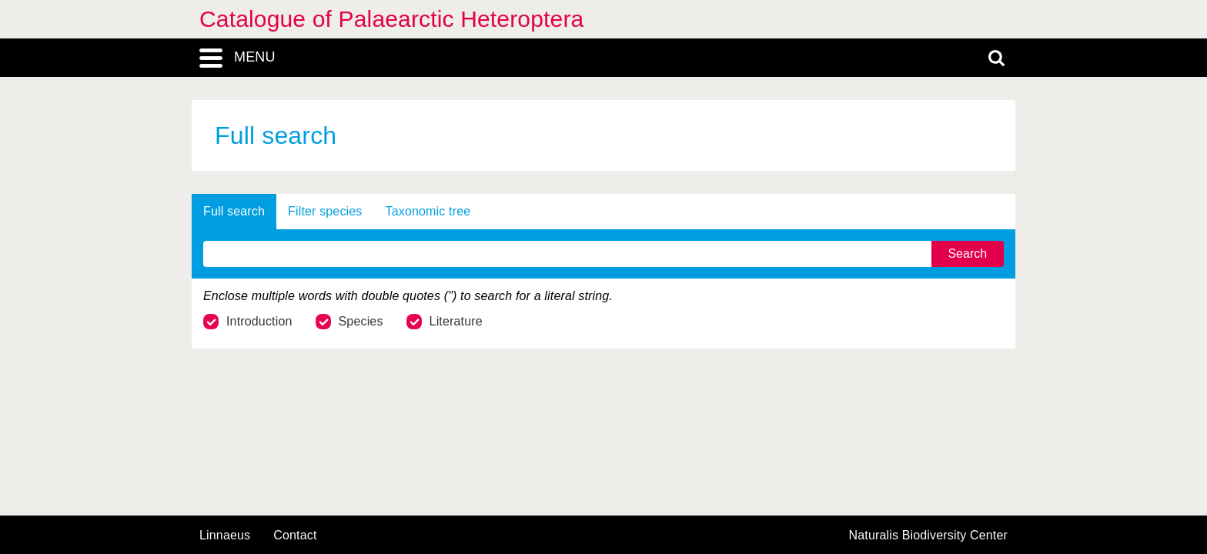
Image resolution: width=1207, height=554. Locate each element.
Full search (234, 211)
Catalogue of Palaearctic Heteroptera (391, 19)
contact (294, 535)
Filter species (325, 211)
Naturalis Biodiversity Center (928, 535)
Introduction (248, 321)
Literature (444, 321)
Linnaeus (224, 535)
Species (349, 321)
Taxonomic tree (428, 211)
